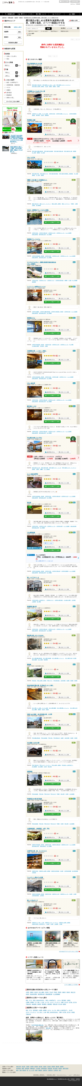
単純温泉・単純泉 (36, 1004)
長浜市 (36, 992)
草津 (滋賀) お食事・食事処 (38, 86)
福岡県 (61, 1066)
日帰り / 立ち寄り (11, 56)
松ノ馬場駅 (49, 234)
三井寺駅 (42, 346)
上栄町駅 (34, 601)
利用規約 (73, 1079)
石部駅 (33, 205)
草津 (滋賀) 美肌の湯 (58, 151)
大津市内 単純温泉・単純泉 (38, 256)
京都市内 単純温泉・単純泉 (38, 844)
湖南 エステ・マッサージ (45, 203)
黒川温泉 (55, 1068)
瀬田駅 (33, 115)
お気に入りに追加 (65, 75)
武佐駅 (47, 709)
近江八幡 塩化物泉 (47, 658)
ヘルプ (70, 1075)
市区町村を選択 (13, 42)
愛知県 (57, 1066)
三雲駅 (76, 203)
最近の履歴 (75, 1)
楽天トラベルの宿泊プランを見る (52, 169)
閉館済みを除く (65, 31)
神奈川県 (18, 1066)
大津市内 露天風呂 (59, 280)
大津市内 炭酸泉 (35, 311)
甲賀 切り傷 (46, 794)
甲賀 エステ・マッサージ (45, 765)
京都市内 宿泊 (48, 844)
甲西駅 (72, 203)
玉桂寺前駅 (63, 680)
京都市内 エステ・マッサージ (51, 922)
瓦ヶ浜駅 (34, 152)
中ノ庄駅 (43, 152)
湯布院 (60, 1068)
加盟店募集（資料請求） (39, 1075)
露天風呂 (64, 1000)
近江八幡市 (41, 992)
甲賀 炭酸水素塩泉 (36, 738)
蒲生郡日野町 (33, 994)
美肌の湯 (55, 1004)
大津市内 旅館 (55, 377)
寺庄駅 (67, 794)
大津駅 (46, 346)
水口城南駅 (38, 205)
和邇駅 (41, 469)
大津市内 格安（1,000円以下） (39, 600)
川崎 (20, 1070)
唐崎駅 (66, 280)
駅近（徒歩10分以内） (39, 1000)
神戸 (60, 1070)
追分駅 (61, 871)
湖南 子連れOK (35, 203)
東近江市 (73, 992)
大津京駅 (34, 872)
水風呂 (68, 1000)
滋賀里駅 (34, 282)
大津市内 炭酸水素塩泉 (45, 311)
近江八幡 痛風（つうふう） (58, 658)
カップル (47, 1002)
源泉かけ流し (10, 97)
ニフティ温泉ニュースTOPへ (71, 984)
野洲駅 (50, 86)
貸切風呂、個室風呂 (47, 1004)
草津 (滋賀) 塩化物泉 (48, 151)
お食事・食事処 (30, 1002)
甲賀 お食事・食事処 (41, 680)
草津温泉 (18, 1068)
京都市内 (50, 1070)
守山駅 (46, 86)
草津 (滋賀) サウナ (44, 173)
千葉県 (27, 1066)
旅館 (62, 1002)
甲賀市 (55, 992)
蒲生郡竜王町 (41, 994)
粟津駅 (38, 152)
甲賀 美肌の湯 (56, 738)
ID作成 (78, 4)
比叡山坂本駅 (35, 234)
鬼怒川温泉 (65, 1068)
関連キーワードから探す (9, 1072)
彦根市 (32, 992)
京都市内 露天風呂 (55, 871)
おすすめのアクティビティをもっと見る (68, 951)
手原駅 (58, 86)
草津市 (47, 992)
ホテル (59, 1000)
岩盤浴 (64, 1004)
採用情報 (78, 1079)
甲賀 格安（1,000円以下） (67, 765)
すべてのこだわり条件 (13, 101)
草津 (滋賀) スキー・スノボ (55, 467)
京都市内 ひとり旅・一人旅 (38, 922)
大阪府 (44, 1066)
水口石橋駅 (40, 766)
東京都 (40, 1066)
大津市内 (55, 1070)
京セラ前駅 (40, 659)
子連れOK (28, 1004)
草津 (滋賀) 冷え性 (36, 467)
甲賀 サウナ (49, 680)
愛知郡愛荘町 (49, 994)
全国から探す (18, 27)
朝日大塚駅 (34, 659)
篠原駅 (39, 709)
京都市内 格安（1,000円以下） (39, 924)
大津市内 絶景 (59, 526)
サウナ (30, 1000)
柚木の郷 (48, 1028)
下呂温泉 (38, 1068)
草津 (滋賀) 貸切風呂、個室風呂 (66, 173)
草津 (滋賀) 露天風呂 (53, 173)
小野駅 (37, 469)
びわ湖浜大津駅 (35, 346)
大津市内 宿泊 (52, 113)
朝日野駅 (46, 659)
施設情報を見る (50, 75)
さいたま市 (31, 1070)
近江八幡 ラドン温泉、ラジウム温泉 (40, 708)
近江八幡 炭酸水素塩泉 (37, 658)
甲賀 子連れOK (35, 765)
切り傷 (60, 1004)
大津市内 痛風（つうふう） (62, 113)
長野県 (53, 1066)
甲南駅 (58, 794)
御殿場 (40, 1070)
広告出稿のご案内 (51, 1075)
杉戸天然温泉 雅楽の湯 (37, 1025)
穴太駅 (69, 280)
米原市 (27, 994)
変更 (19, 32)
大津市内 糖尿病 (72, 113)
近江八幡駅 (34, 709)
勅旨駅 (71, 680)
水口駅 (45, 766)
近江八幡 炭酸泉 (52, 708)
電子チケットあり (33, 31)
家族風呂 (9, 95)
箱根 (23, 1068)
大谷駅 (74, 894)
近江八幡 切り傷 (68, 658)
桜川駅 (74, 658)
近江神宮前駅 (75, 871)
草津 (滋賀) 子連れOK (36, 85)
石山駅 (42, 115)
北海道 (49, 1066)
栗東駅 (54, 86)
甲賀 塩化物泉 (44, 738)
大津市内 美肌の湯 (43, 233)
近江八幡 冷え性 (73, 708)
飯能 (36, 1070)
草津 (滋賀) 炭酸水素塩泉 (37, 151)
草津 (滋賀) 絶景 (44, 467)
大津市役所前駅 (67, 871)
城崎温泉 (32, 1068)
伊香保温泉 (44, 1068)
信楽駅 (68, 680)
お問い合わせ (76, 1075)
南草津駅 (38, 115)
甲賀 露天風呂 (56, 680)
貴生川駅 (50, 766)
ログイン (73, 4)
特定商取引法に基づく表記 (64, 1079)
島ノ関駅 (71, 344)
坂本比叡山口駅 (42, 234)
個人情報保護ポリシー (52, 1079)
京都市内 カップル (64, 894)
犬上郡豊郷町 (56, 994)
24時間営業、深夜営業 (13, 85)
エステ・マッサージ (55, 1002)
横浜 (17, 1070)
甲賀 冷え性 (53, 794)
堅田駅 (33, 469)
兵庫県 (32, 1066)
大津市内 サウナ (50, 280)
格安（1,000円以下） (51, 1000)
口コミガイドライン (62, 1075)
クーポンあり (44, 31)
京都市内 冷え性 (64, 844)
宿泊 (27, 1000)
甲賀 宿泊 (34, 680)
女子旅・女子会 (73, 1002)
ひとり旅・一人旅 (39, 1002)
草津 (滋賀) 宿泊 (35, 173)
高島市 (68, 992)
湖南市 (64, 992)
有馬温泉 (27, 1068)
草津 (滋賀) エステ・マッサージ (63, 85)
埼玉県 (23, 1066)
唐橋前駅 (47, 115)
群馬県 (36, 1066)
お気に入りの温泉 (64, 1)
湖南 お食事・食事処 (56, 203)
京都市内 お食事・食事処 (44, 871)
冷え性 (66, 1002)
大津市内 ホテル (42, 280)
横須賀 (24, 1070)
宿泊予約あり (54, 31)
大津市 (27, 992)
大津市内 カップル (60, 233)
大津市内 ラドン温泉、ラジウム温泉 (40, 113)
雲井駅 (75, 680)
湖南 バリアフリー (66, 203)
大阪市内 (45, 1070)
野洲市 (59, 992)
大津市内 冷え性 (51, 233)
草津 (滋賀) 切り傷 (68, 151)
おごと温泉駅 (68, 233)
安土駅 (43, 709)
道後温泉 (50, 1068)
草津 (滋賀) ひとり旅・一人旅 (49, 85)
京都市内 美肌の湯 (56, 844)
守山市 (51, 992)
